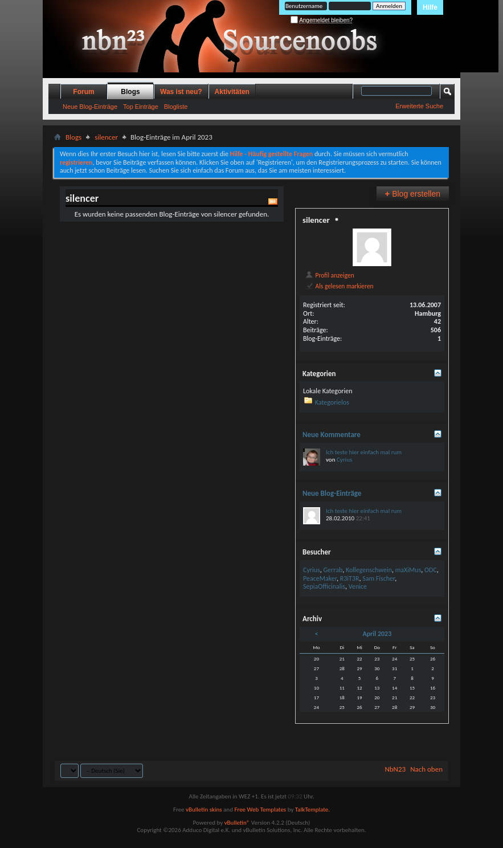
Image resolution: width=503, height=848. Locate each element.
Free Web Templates (260, 809)
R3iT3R (349, 578)
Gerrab (332, 570)
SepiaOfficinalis (324, 586)
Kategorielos (332, 402)
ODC (430, 570)
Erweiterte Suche (419, 106)
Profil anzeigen (329, 275)
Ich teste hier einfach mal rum (364, 452)
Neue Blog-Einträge (90, 106)
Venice (358, 586)
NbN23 (395, 769)
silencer (106, 137)
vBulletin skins (204, 809)
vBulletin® (237, 822)
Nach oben (426, 769)
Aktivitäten (232, 92)
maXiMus (408, 570)
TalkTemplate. (312, 809)
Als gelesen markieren (339, 286)
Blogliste (176, 106)
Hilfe (430, 7)
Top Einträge (140, 106)
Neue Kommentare (331, 434)
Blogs (130, 92)
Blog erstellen (412, 193)
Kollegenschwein (369, 570)
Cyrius (344, 459)
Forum (83, 92)
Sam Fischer (378, 578)
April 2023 (376, 634)
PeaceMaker (320, 578)
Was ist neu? (181, 92)
